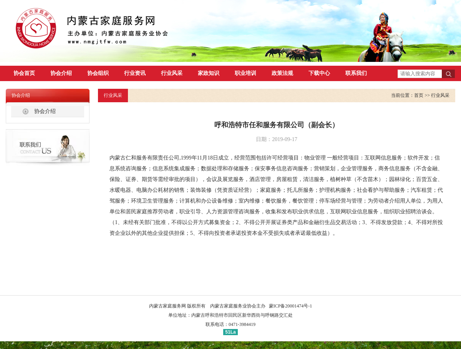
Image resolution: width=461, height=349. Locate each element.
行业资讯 (135, 73)
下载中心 (319, 73)
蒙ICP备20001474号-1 (290, 306)
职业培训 (245, 73)
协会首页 (24, 73)
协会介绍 (61, 73)
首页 (418, 95)
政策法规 (282, 73)
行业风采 (171, 73)
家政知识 (208, 73)
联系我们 (356, 73)
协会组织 (98, 73)
